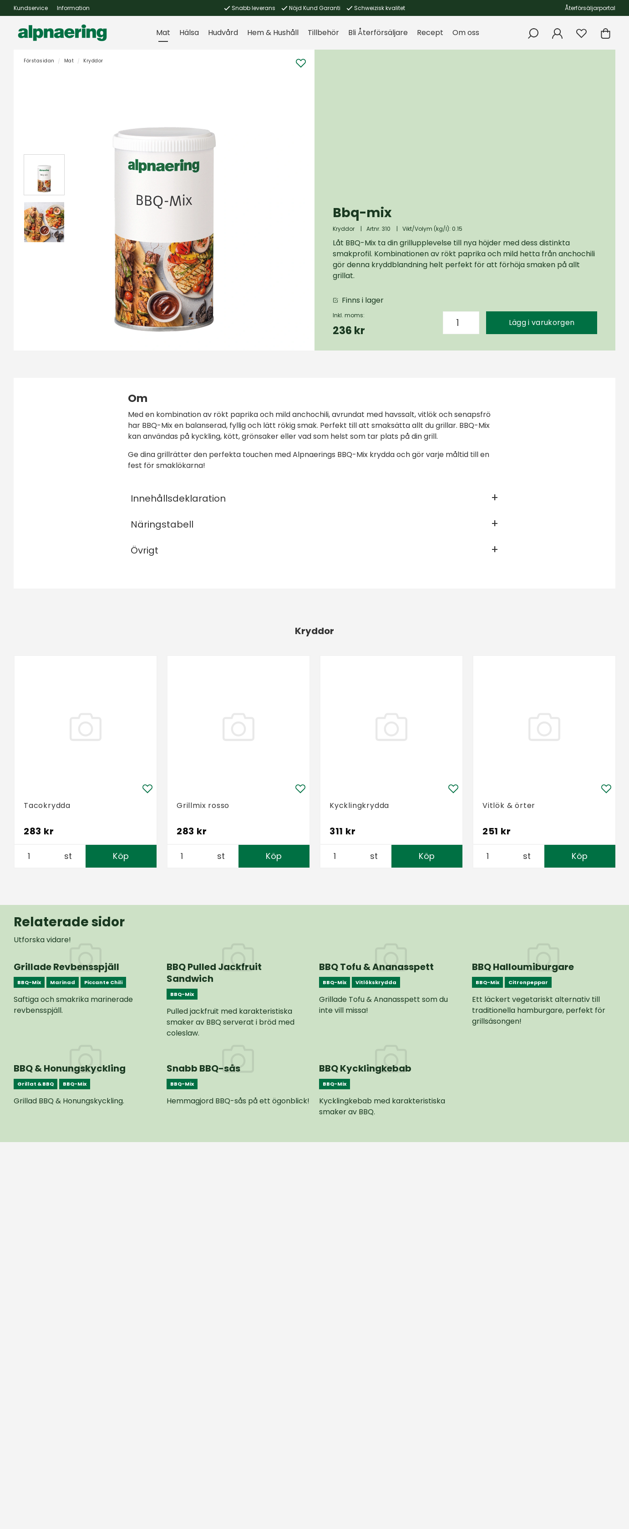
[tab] (44, 175)
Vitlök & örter (508, 805)
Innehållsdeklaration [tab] (178, 498)
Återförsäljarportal (590, 8)
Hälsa (189, 32)
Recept (430, 32)
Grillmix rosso (203, 805)
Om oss (465, 32)
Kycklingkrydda (359, 805)
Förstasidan (39, 60)
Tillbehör (323, 32)
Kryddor (93, 60)
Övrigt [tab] (144, 550)
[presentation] (44, 174)
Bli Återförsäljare (378, 32)
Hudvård (223, 32)
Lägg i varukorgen (541, 322)
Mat (163, 32)
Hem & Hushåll (273, 32)
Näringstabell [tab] (162, 524)
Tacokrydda (47, 805)
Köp (121, 856)
